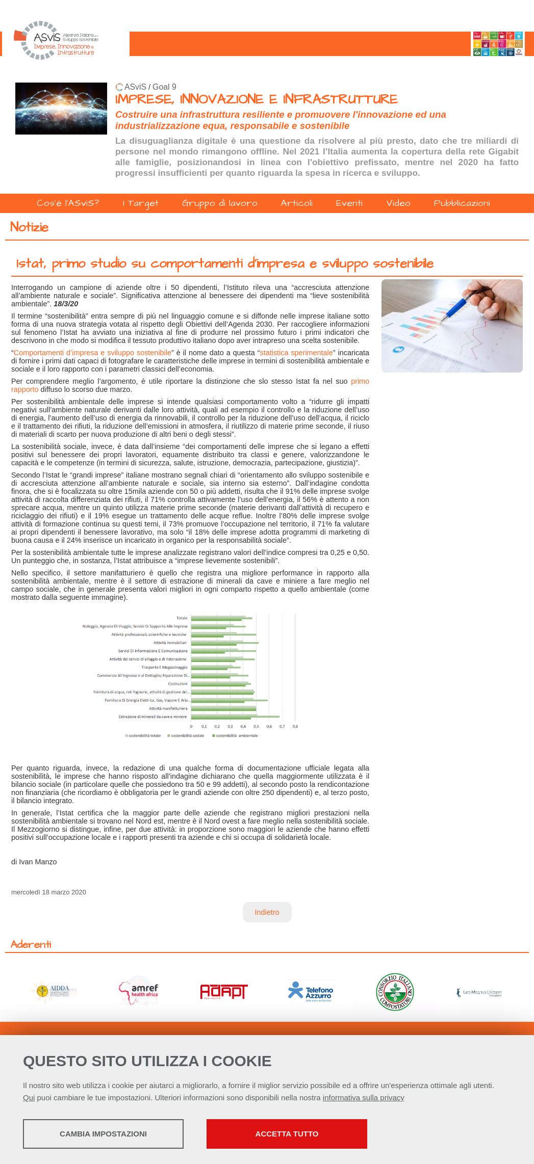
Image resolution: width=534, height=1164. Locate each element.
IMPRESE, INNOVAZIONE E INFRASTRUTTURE (256, 99)
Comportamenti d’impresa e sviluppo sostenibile (92, 353)
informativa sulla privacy (363, 1097)
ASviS (135, 87)
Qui (29, 1097)
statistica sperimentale (296, 353)
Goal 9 (164, 87)
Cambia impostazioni (103, 1133)
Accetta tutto (287, 1133)
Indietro (267, 912)
